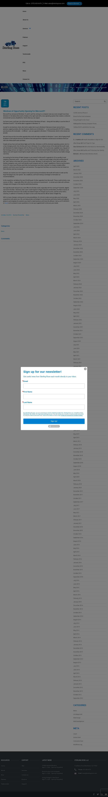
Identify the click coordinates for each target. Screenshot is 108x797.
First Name (27, 392)
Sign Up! (54, 421)
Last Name (27, 402)
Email (25, 381)
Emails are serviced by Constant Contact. (72, 415)
